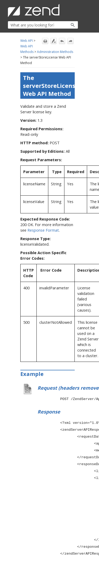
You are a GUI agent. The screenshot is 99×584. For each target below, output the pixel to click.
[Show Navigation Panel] (75, 10)
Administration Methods (55, 52)
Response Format (43, 230)
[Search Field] (43, 25)
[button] (61, 25)
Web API (26, 40)
